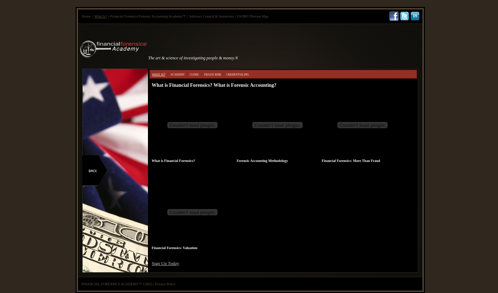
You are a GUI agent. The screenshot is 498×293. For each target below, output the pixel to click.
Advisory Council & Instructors (211, 16)
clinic (194, 74)
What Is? (100, 16)
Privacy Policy (165, 284)
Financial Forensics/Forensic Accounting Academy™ (148, 16)
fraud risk (212, 74)
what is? (159, 74)
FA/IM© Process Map (253, 16)
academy (177, 74)
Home (86, 16)
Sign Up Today (165, 263)
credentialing (237, 74)
